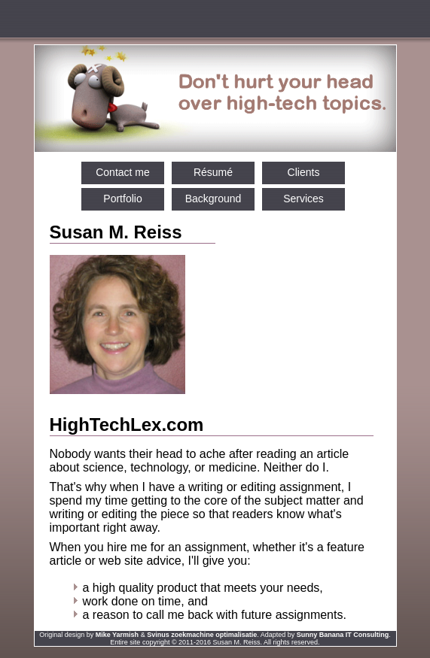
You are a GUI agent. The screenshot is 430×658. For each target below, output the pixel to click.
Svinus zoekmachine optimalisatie (202, 634)
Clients (304, 172)
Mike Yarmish (117, 634)
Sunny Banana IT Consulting (343, 634)
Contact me (123, 172)
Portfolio (122, 199)
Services (303, 199)
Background (213, 199)
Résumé (213, 172)
